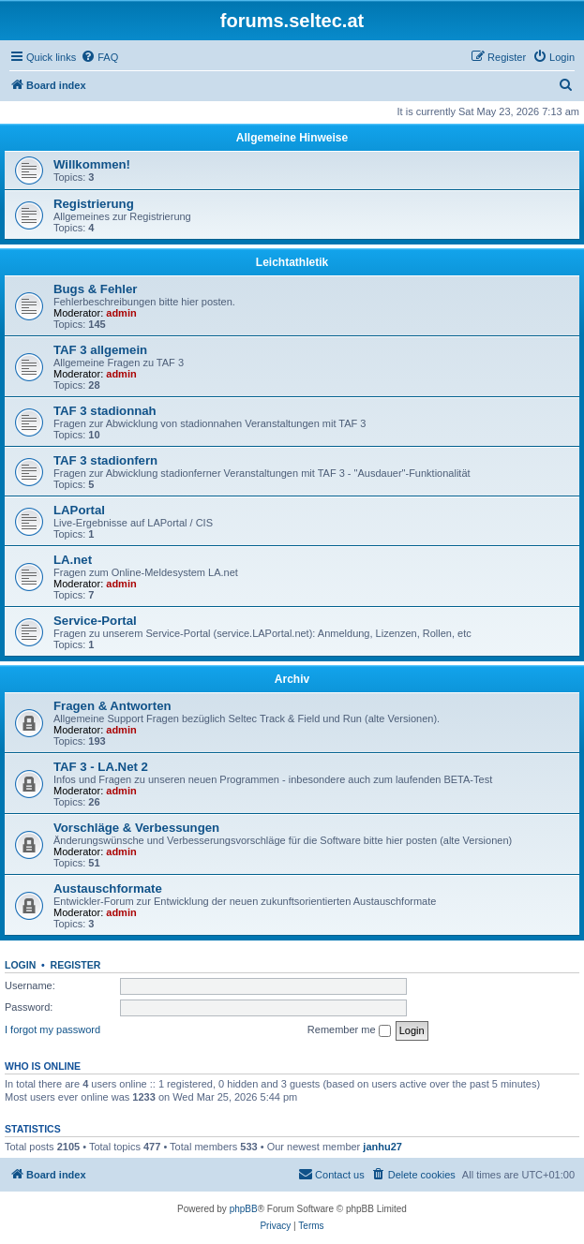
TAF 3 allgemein (100, 350)
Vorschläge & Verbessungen (136, 828)
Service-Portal (95, 621)
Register (76, 964)
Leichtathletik (292, 262)
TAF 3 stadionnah (105, 411)
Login (20, 964)
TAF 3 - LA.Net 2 (100, 767)
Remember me (349, 1030)
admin (121, 312)
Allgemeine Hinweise (292, 137)
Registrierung (93, 204)
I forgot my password (52, 1029)
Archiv (292, 679)
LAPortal (79, 510)
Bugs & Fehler (95, 289)
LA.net (72, 560)
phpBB (244, 1209)
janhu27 (382, 1146)
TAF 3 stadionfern (105, 460)
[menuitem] (99, 57)
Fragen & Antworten (112, 706)
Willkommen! (91, 164)
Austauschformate (107, 888)
